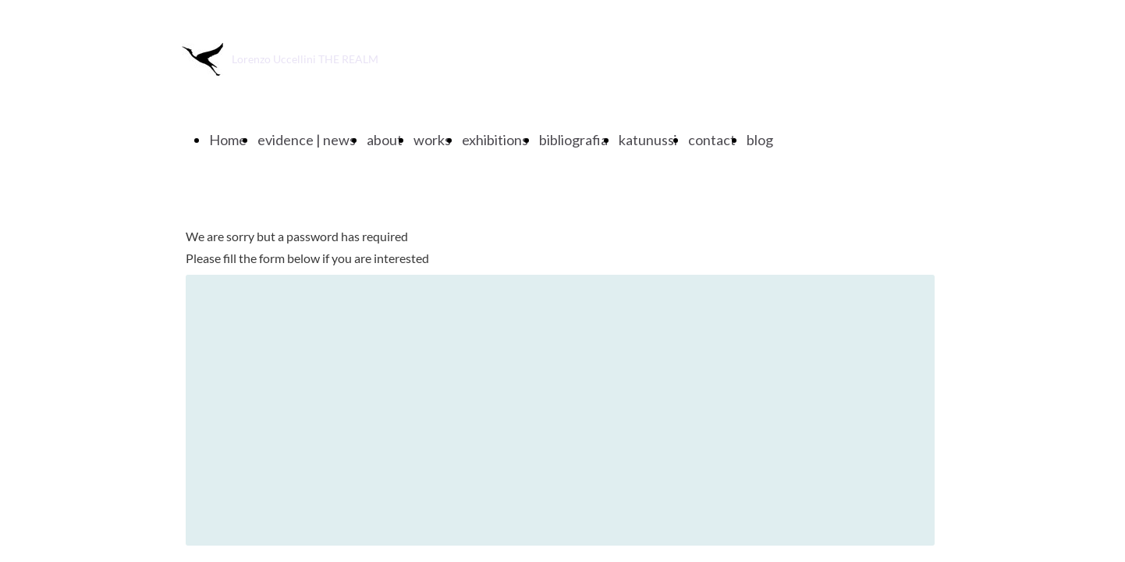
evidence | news (306, 139)
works (432, 139)
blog (760, 139)
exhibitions (495, 139)
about (385, 139)
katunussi (648, 139)
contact (712, 139)
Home (228, 139)
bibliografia (573, 139)
